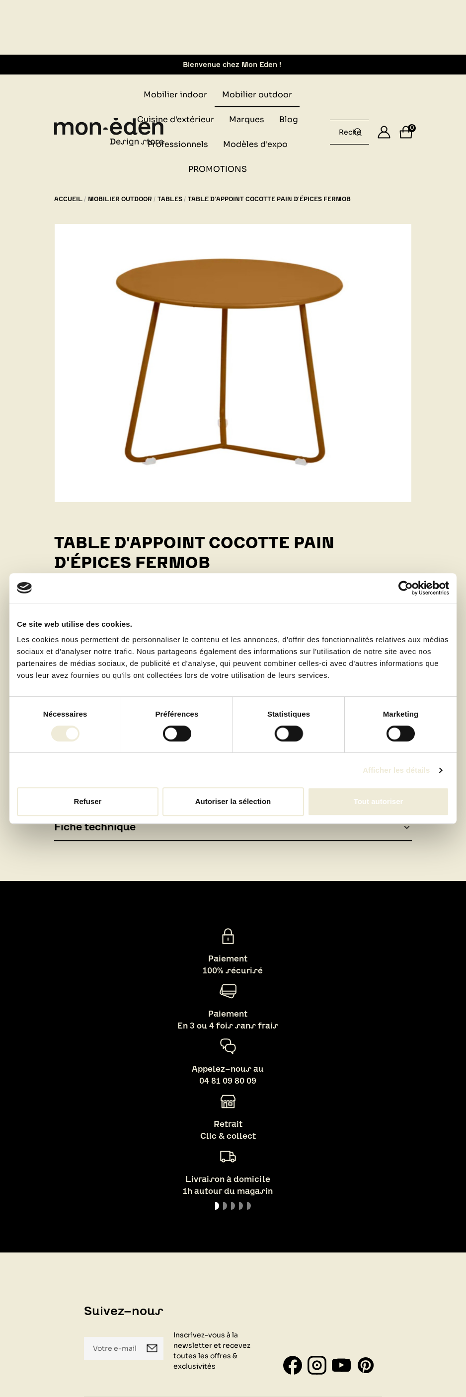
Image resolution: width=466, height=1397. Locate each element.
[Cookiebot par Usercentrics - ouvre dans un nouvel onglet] (405, 588)
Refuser (88, 801)
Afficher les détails (396, 770)
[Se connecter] (384, 132)
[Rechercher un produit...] (357, 132)
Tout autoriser (378, 801)
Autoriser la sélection (233, 801)
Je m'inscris (152, 1348)
